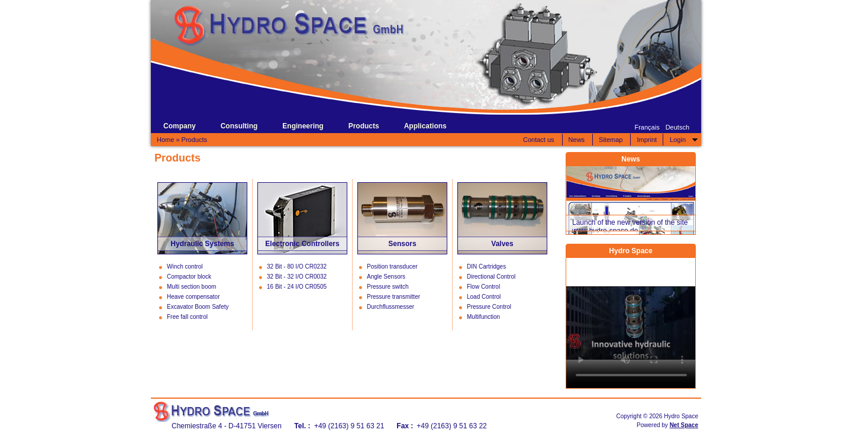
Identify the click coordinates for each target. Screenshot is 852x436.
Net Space (684, 425)
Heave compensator (193, 296)
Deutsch (677, 127)
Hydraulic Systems (202, 244)
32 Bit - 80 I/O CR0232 (297, 266)
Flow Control (483, 286)
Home (165, 139)
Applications (425, 126)
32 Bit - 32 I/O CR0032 (297, 276)
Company (179, 126)
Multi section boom (191, 286)
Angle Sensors (386, 276)
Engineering (302, 126)
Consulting (239, 126)
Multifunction (483, 317)
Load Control (484, 296)
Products (363, 126)
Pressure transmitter (393, 296)
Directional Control (491, 276)
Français (646, 127)
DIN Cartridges (486, 266)
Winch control (185, 266)
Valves (502, 244)
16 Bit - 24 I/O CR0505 (297, 286)
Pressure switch (388, 286)
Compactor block (189, 276)
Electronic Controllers (302, 244)
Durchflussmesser (390, 306)
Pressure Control (489, 306)
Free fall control (187, 317)
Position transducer (392, 266)
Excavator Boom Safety (198, 306)
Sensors (402, 244)
